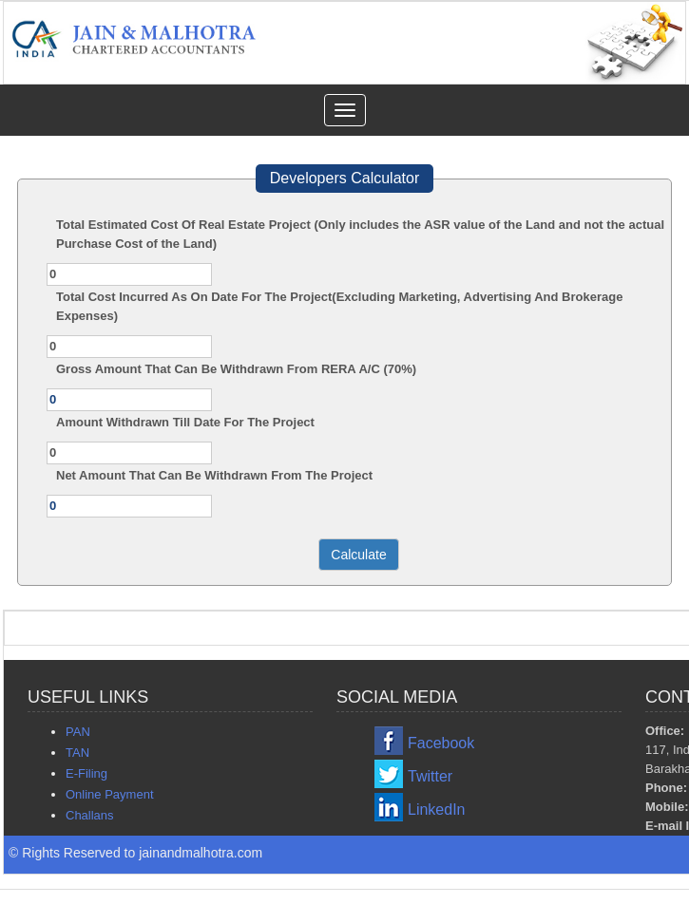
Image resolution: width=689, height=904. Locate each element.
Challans (90, 815)
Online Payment (110, 794)
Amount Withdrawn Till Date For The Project (185, 422)
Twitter (430, 776)
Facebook (441, 743)
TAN (77, 752)
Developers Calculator (344, 178)
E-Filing (86, 773)
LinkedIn (437, 809)
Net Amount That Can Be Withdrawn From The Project (214, 475)
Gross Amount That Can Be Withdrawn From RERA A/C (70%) (236, 369)
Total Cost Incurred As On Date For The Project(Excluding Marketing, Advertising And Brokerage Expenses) (339, 306)
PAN (78, 732)
